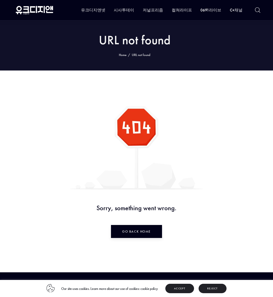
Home (122, 55)
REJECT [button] (212, 288)
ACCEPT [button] (179, 288)
